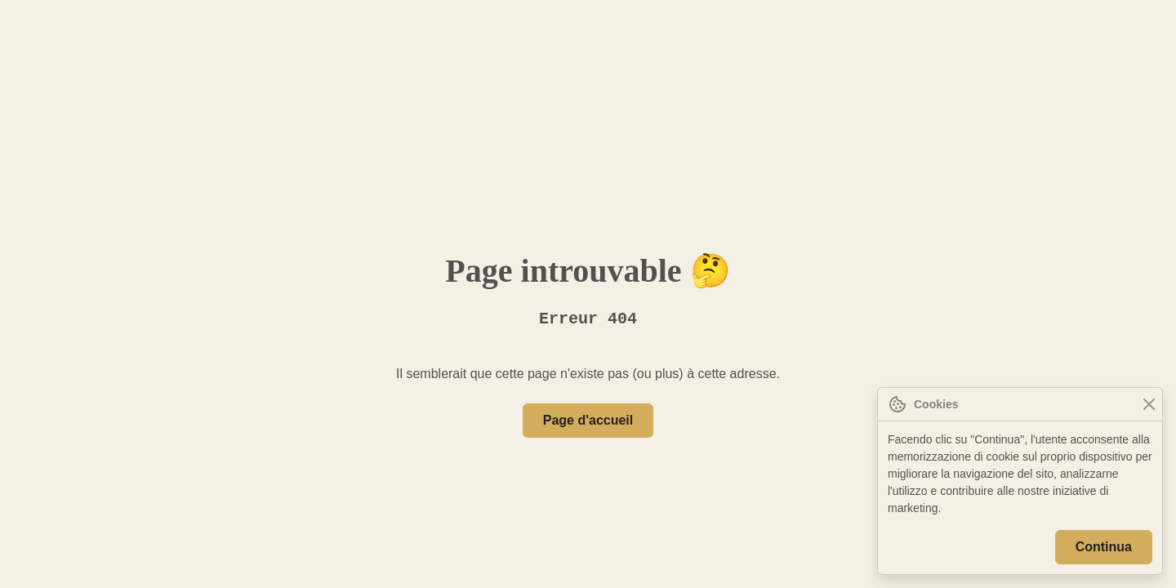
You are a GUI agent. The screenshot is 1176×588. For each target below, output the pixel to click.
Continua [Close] (1105, 547)
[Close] (1148, 404)
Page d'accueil (588, 420)
